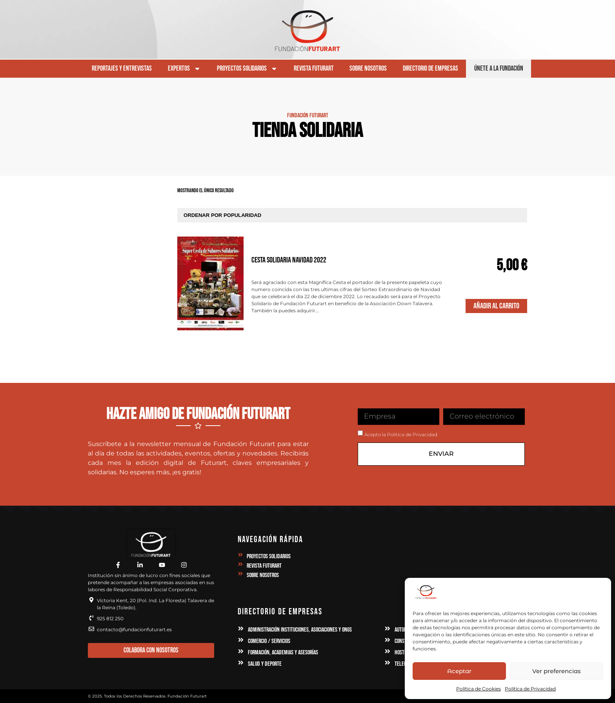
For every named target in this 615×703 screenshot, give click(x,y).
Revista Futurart (314, 68)
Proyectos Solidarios (247, 68)
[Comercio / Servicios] (241, 640)
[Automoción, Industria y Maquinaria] (387, 628)
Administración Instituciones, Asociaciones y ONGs (300, 630)
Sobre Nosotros (368, 68)
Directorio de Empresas (430, 68)
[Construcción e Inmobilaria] (387, 640)
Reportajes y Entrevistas (122, 68)
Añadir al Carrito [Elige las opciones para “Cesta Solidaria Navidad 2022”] (496, 306)
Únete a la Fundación (498, 68)
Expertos (184, 68)
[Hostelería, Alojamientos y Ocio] (387, 651)
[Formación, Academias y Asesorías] (241, 651)
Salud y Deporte (265, 664)
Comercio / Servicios (269, 641)
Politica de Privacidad (412, 434)
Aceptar (459, 671)
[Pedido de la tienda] (352, 215)
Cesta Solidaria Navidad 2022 (288, 260)
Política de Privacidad (530, 689)
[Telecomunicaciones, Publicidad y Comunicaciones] (387, 662)
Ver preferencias (556, 671)
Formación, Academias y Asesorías (283, 652)
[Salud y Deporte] (241, 662)
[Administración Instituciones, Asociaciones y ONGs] (241, 628)
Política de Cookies (478, 689)
